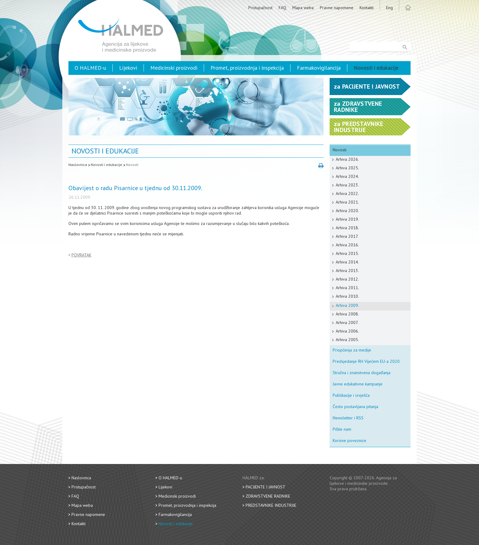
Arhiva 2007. (347, 322)
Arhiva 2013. (347, 270)
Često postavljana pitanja (355, 406)
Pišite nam (342, 429)
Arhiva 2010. (347, 296)
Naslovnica (77, 164)
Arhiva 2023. (347, 185)
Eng (389, 7)
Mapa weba (303, 7)
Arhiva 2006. (347, 331)
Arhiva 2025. (347, 168)
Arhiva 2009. (347, 305)
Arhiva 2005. (347, 339)
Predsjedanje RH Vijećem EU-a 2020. (366, 361)
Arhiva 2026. (347, 159)
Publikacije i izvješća (351, 395)
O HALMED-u (90, 67)
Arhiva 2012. (347, 279)
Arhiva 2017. (347, 236)
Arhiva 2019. (347, 219)
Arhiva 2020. (347, 210)
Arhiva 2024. (347, 176)
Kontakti (367, 7)
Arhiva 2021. (347, 202)
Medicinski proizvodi (173, 67)
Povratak (81, 255)
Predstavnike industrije (271, 505)
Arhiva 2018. (347, 227)
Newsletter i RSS (348, 418)
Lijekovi (128, 67)
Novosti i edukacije (376, 67)
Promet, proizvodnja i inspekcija (247, 67)
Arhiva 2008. (347, 314)
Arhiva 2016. (347, 245)
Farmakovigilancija (319, 67)
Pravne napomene (336, 7)
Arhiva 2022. (347, 193)
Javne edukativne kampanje (357, 384)
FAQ (282, 7)
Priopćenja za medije (352, 350)
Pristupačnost (260, 7)
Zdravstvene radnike (268, 496)
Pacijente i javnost (265, 487)
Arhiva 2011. (347, 287)
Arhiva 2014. (347, 262)
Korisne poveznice (349, 440)
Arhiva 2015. (347, 253)
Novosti (132, 164)
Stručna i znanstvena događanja (361, 372)
